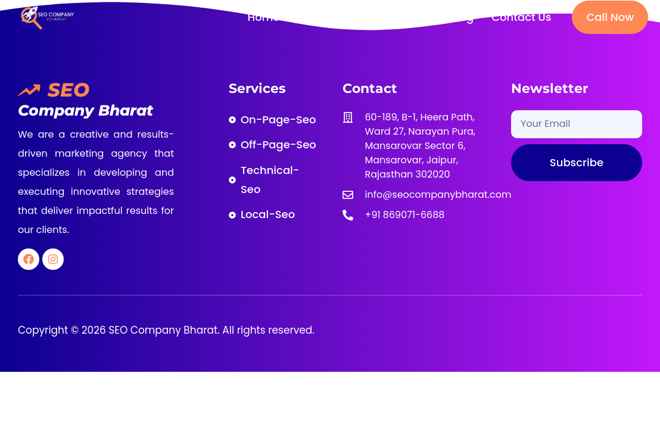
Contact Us (521, 17)
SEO (68, 89)
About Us (321, 17)
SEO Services (398, 17)
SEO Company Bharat (161, 330)
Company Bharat (85, 110)
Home (263, 17)
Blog (462, 17)
